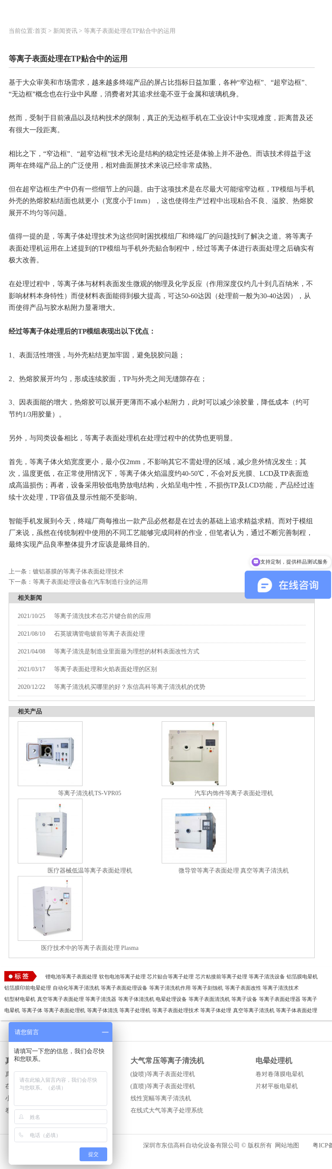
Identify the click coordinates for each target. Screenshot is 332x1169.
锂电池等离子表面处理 (71, 977)
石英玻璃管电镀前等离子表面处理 (81, 634)
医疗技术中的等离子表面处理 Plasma (90, 948)
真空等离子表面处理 (60, 999)
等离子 (309, 999)
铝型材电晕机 (19, 999)
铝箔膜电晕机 (302, 977)
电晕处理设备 (171, 999)
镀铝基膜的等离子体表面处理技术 (78, 571)
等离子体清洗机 (136, 999)
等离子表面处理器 (279, 999)
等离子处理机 (134, 1010)
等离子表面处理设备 (124, 988)
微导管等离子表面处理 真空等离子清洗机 (234, 870)
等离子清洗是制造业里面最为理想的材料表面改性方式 (108, 651)
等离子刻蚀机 (207, 988)
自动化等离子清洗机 (76, 988)
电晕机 (12, 1010)
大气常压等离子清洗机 (167, 1061)
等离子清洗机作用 (170, 988)
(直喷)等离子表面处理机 (163, 1086)
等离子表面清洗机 (209, 999)
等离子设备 (244, 999)
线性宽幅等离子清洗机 (161, 1098)
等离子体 (32, 1010)
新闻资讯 (65, 31)
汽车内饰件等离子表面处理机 (234, 793)
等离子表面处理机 (64, 1010)
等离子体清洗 (102, 1010)
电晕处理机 (273, 1061)
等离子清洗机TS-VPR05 (89, 793)
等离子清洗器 (100, 999)
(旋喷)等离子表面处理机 (163, 1074)
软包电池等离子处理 (122, 977)
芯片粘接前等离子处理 (221, 977)
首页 (41, 31)
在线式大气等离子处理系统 (167, 1110)
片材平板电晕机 (276, 1086)
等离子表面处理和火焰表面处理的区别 (87, 669)
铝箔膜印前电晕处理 (27, 988)
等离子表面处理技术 (175, 1010)
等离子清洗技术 (280, 988)
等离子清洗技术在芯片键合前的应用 (84, 616)
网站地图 (287, 1145)
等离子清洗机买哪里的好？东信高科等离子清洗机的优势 (111, 687)
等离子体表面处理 (296, 1010)
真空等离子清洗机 (254, 1010)
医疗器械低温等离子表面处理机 (90, 870)
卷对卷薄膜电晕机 (279, 1074)
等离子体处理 (215, 1010)
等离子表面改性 (243, 988)
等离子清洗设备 (267, 977)
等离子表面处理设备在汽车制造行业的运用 (90, 582)
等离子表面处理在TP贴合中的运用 (130, 31)
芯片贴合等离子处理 (170, 977)
